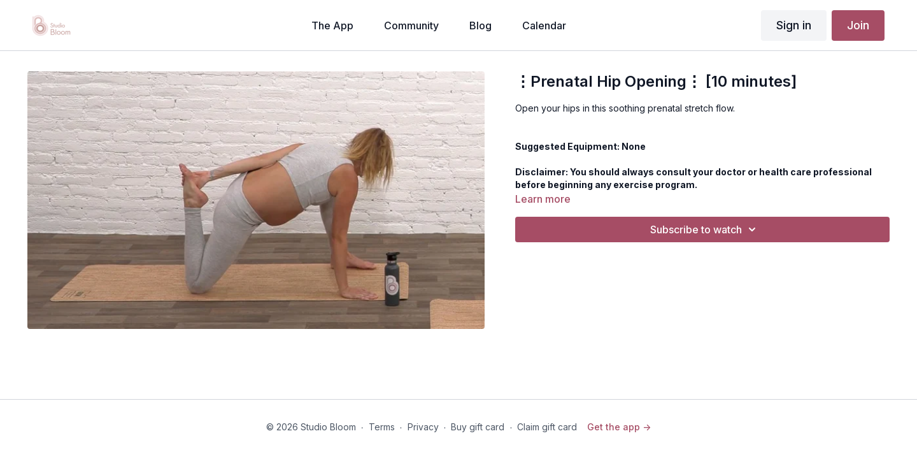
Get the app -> (619, 426)
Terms (382, 426)
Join (858, 25)
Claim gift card (547, 426)
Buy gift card (477, 426)
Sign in (793, 25)
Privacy (423, 426)
